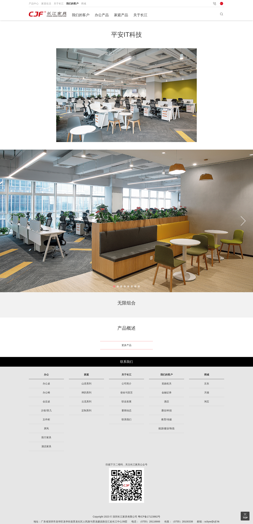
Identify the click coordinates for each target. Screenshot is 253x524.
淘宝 (206, 401)
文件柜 (46, 419)
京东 (206, 383)
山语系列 (86, 383)
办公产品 (102, 15)
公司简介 (126, 383)
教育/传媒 (166, 419)
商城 (83, 3)
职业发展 (126, 401)
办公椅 (46, 392)
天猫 (206, 392)
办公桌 (46, 383)
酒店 (166, 401)
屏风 (46, 428)
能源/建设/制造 (166, 428)
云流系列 (86, 401)
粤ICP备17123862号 (149, 516)
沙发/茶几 (46, 410)
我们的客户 (72, 3)
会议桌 (46, 401)
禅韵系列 (86, 392)
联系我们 (126, 361)
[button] (114, 286)
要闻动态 (126, 410)
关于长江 (59, 3)
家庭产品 (121, 15)
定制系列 (86, 410)
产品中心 (34, 3)
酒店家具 (46, 446)
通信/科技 (166, 410)
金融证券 (166, 392)
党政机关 (166, 383)
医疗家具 (46, 437)
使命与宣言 (126, 392)
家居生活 (46, 3)
